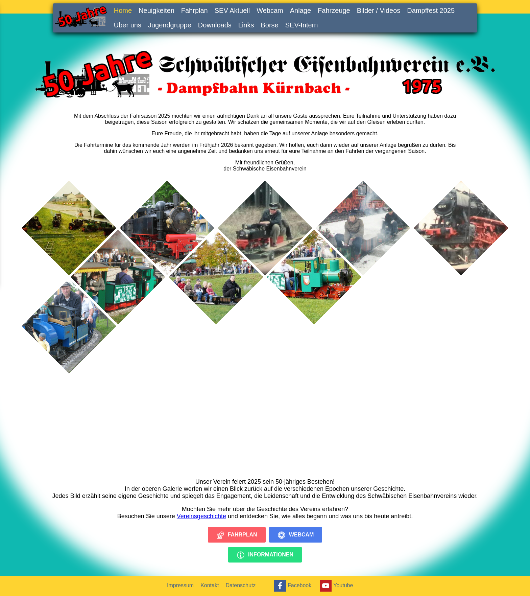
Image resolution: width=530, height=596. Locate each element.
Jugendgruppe (169, 25)
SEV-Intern (301, 25)
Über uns (127, 25)
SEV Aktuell (232, 10)
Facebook (291, 585)
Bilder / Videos (379, 10)
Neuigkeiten (156, 10)
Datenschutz (240, 585)
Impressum (180, 585)
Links (246, 25)
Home (123, 10)
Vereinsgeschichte (201, 516)
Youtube (335, 585)
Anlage (300, 10)
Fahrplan (194, 10)
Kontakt (209, 585)
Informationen (265, 555)
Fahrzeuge (334, 10)
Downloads (215, 25)
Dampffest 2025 (431, 10)
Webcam (270, 10)
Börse (270, 25)
